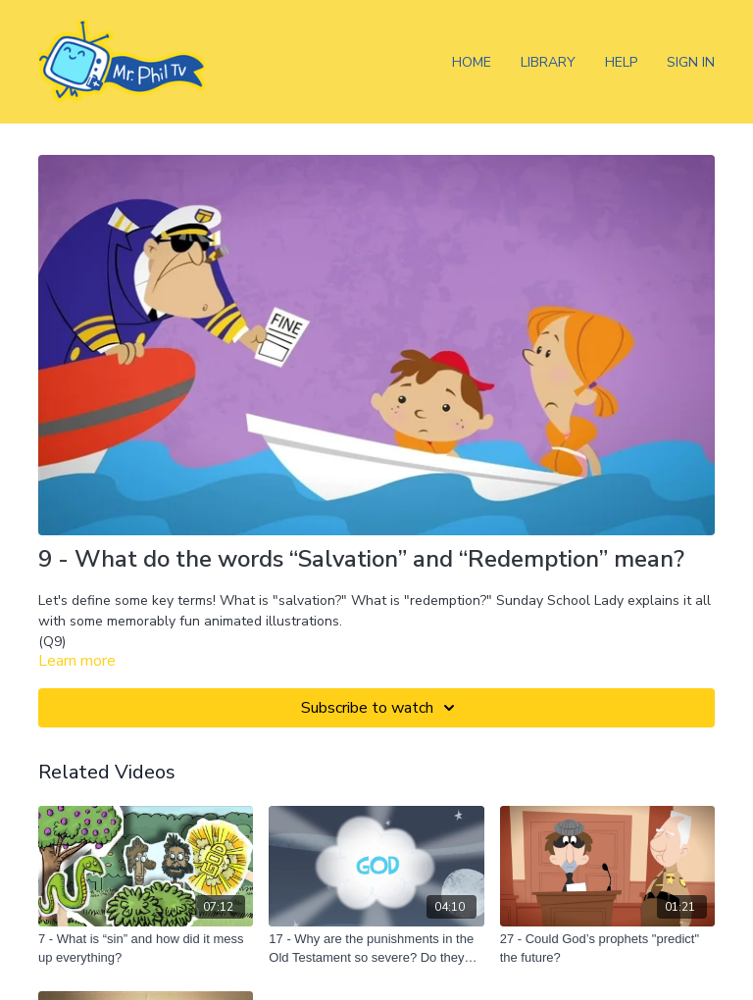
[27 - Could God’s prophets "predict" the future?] (607, 948)
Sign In (691, 62)
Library (548, 62)
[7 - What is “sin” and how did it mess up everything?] (145, 948)
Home (471, 62)
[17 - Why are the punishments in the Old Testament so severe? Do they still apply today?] (376, 948)
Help (621, 62)
